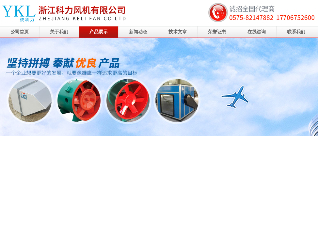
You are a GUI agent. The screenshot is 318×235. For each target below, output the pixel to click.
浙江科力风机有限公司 (159, 87)
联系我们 (296, 31)
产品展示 (98, 31)
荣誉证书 (217, 31)
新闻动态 (138, 31)
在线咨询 (256, 31)
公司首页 (19, 31)
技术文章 (177, 31)
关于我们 (59, 31)
